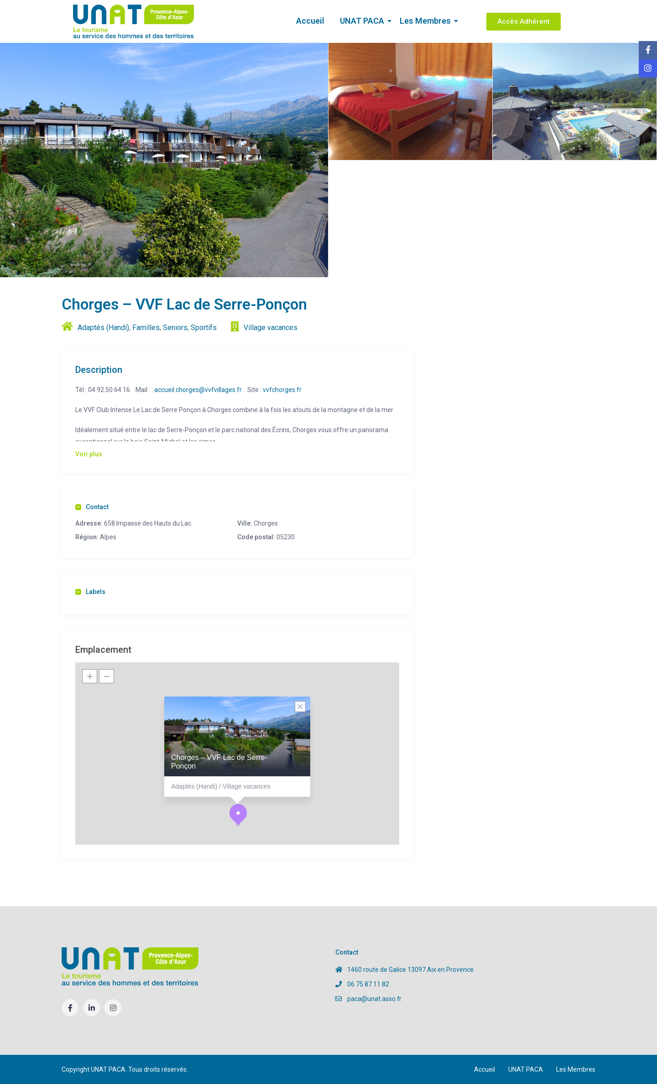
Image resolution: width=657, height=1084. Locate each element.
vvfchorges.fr (282, 389)
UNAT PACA (363, 21)
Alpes (108, 537)
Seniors (175, 327)
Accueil (310, 21)
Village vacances (270, 327)
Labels (90, 591)
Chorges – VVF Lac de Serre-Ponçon (219, 762)
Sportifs (204, 327)
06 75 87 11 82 (368, 984)
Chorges (266, 523)
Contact (92, 507)
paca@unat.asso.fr (374, 998)
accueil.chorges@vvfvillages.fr (198, 389)
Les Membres (427, 21)
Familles (146, 327)
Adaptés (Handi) (103, 327)
